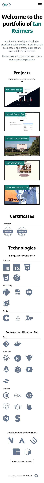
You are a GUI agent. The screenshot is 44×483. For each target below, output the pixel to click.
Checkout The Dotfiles (22, 461)
